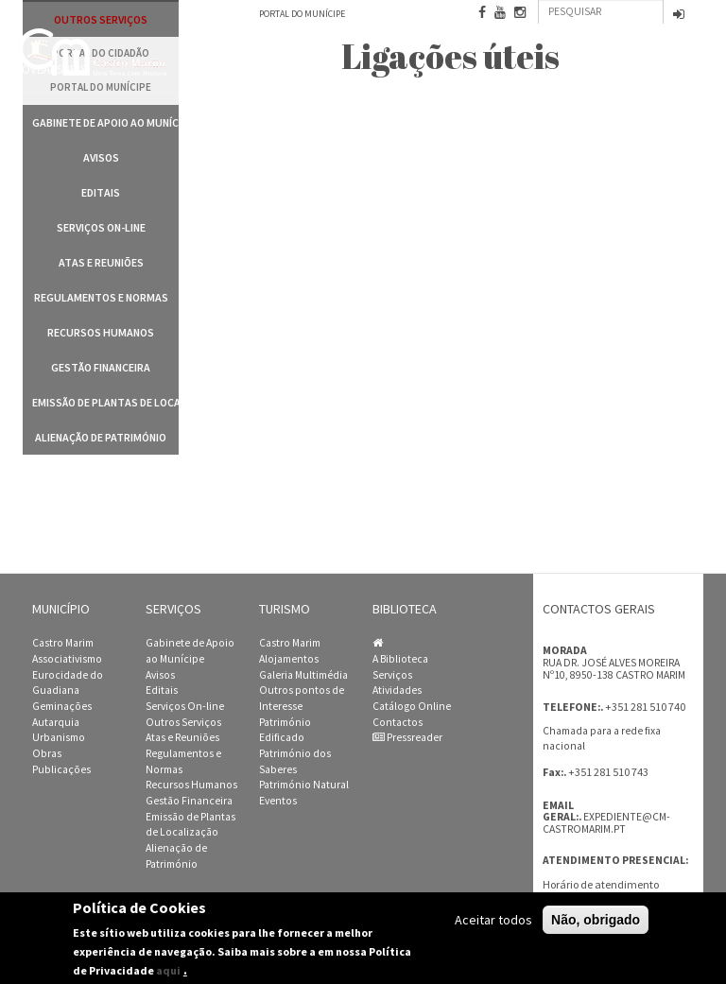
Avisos (101, 157)
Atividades (397, 690)
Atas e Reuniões (101, 262)
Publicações (61, 769)
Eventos (278, 800)
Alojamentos (289, 658)
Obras (46, 753)
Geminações (62, 706)
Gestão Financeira (100, 367)
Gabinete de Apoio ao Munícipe (105, 122)
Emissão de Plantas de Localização (105, 402)
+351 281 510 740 (645, 706)
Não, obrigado (595, 921)
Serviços (392, 675)
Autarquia (55, 722)
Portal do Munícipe (302, 14)
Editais (100, 192)
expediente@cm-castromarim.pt (606, 823)
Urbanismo (58, 737)
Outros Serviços (183, 722)
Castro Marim (63, 642)
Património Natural (304, 784)
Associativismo (67, 658)
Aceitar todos (493, 921)
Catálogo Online (411, 706)
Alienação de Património (100, 437)
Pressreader (407, 737)
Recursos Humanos (100, 332)
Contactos (397, 722)
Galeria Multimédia (303, 675)
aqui (168, 973)
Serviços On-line (101, 227)
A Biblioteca (400, 658)
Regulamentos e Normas (101, 297)
